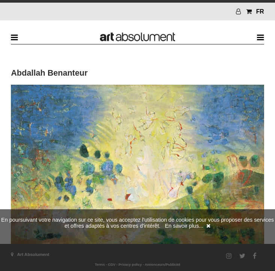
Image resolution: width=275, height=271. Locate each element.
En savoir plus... (184, 226)
